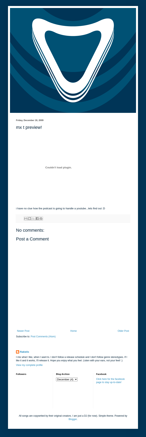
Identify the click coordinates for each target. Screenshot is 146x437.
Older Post (123, 331)
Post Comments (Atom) (43, 336)
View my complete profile (29, 365)
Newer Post (23, 331)
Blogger (73, 419)
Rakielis (24, 352)
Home (73, 331)
